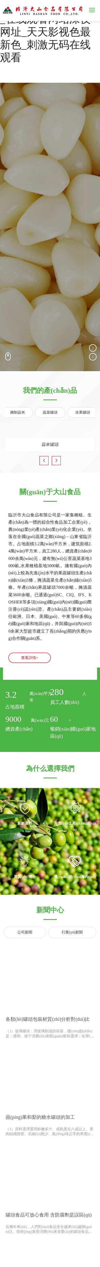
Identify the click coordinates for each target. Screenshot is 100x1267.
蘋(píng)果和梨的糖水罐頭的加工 (40, 1117)
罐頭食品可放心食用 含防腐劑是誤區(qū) (49, 1215)
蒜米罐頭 (50, 440)
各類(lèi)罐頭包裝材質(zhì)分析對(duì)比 (48, 1019)
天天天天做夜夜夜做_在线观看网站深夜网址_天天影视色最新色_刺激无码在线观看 (48, 32)
